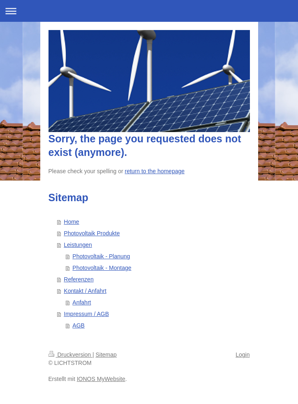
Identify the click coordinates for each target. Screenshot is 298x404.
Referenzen (78, 279)
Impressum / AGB (86, 314)
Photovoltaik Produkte (92, 233)
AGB (78, 325)
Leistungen (78, 244)
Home (71, 221)
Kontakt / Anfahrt (85, 291)
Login (242, 354)
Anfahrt (81, 302)
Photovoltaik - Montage (101, 268)
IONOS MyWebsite (101, 379)
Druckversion (70, 354)
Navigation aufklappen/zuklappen (149, 11)
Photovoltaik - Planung (101, 256)
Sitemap (106, 354)
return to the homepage (155, 171)
